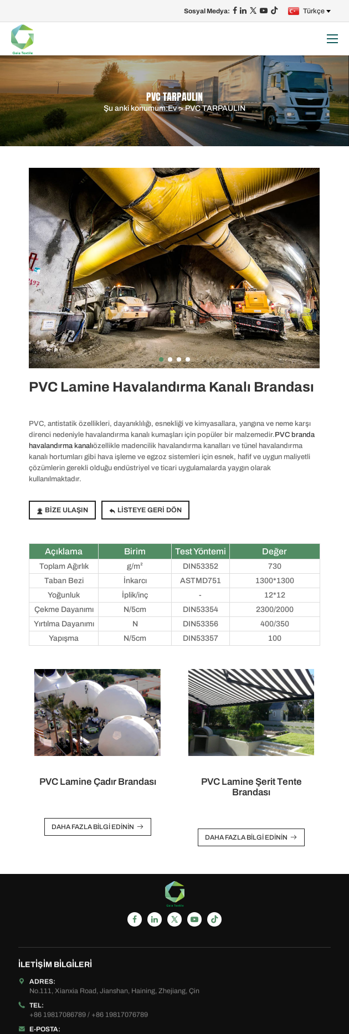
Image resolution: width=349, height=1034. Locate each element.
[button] (161, 359)
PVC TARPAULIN (215, 108)
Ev (172, 108)
